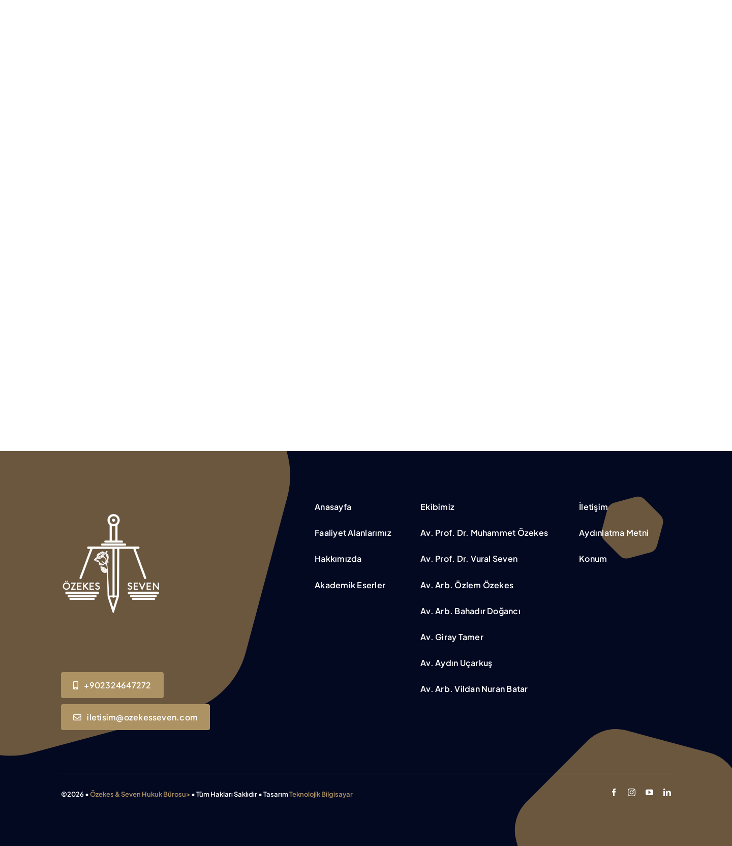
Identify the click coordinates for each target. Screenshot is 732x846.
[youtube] (649, 792)
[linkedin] (667, 792)
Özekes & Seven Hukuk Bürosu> (140, 794)
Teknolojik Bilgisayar (321, 794)
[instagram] (631, 792)
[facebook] (614, 792)
